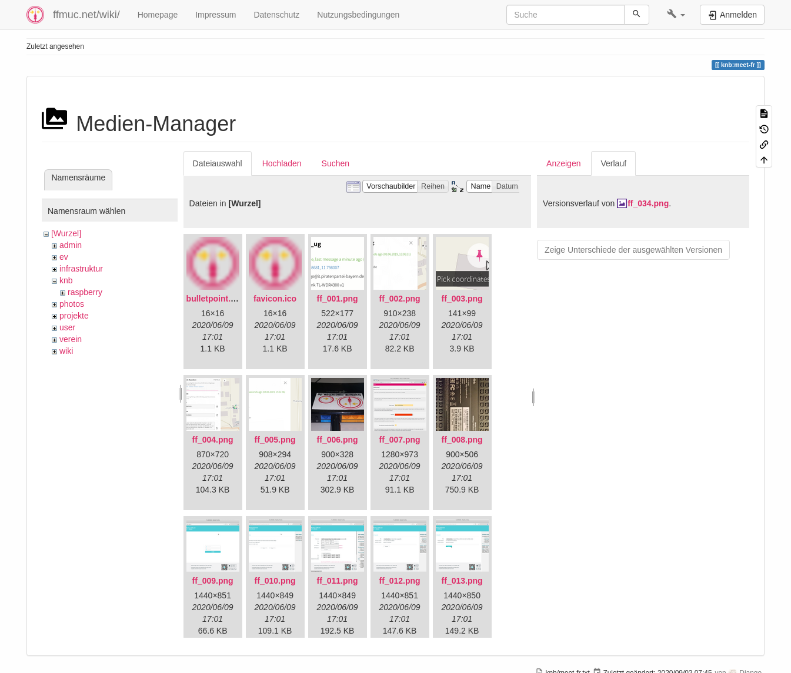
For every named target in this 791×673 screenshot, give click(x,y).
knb (66, 280)
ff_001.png (337, 298)
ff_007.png (399, 439)
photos (71, 304)
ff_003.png (462, 298)
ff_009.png (212, 580)
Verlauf (613, 163)
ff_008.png (462, 439)
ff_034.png (648, 203)
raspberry (85, 292)
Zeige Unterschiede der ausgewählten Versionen (633, 250)
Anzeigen (563, 163)
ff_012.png (399, 580)
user (67, 327)
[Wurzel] (66, 233)
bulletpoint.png (216, 298)
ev (63, 257)
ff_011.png (337, 580)
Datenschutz (276, 14)
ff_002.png (399, 298)
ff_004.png (212, 439)
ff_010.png (275, 580)
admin (70, 245)
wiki (66, 351)
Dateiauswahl (217, 163)
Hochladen (282, 163)
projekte (74, 315)
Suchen (335, 163)
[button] (676, 14)
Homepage (158, 14)
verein (70, 339)
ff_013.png (462, 580)
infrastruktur (81, 268)
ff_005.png (275, 439)
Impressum (215, 14)
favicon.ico (274, 298)
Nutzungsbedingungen (358, 14)
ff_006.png (337, 439)
